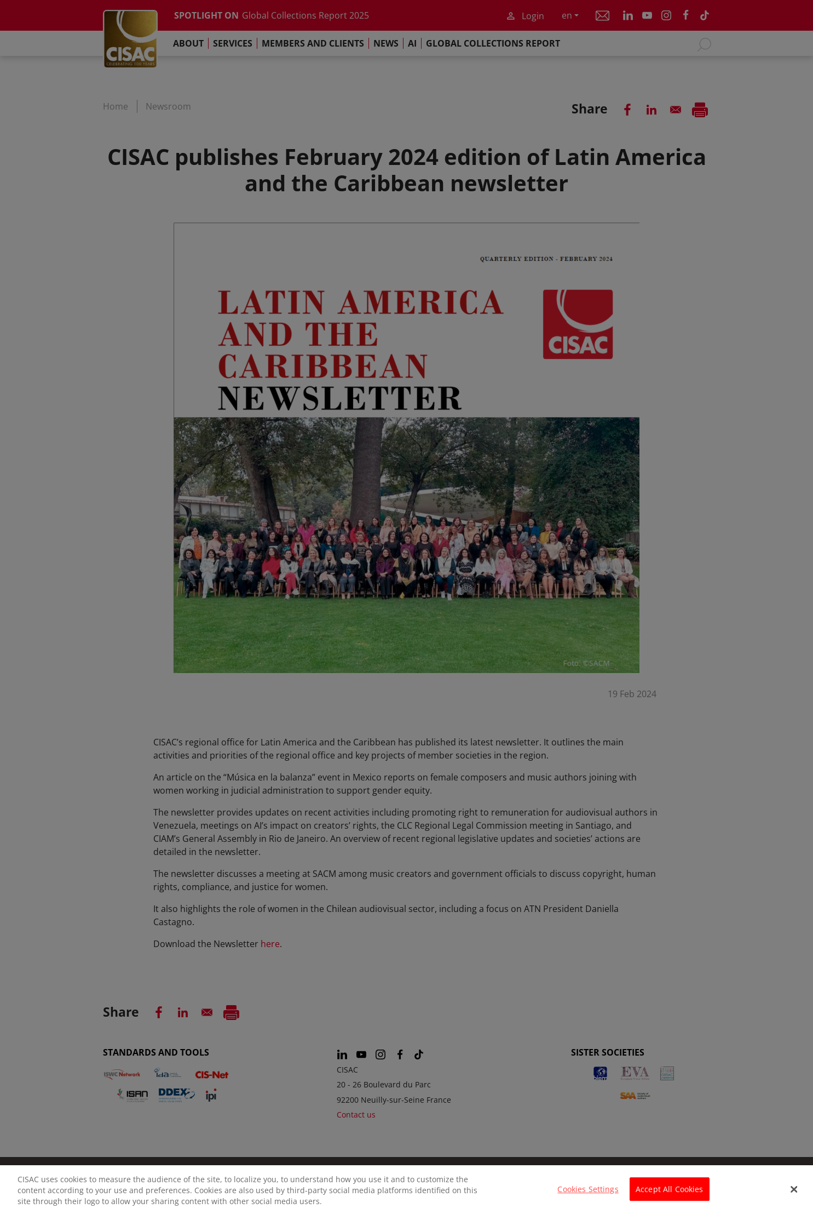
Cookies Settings (587, 1194)
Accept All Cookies (670, 1194)
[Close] (794, 1195)
